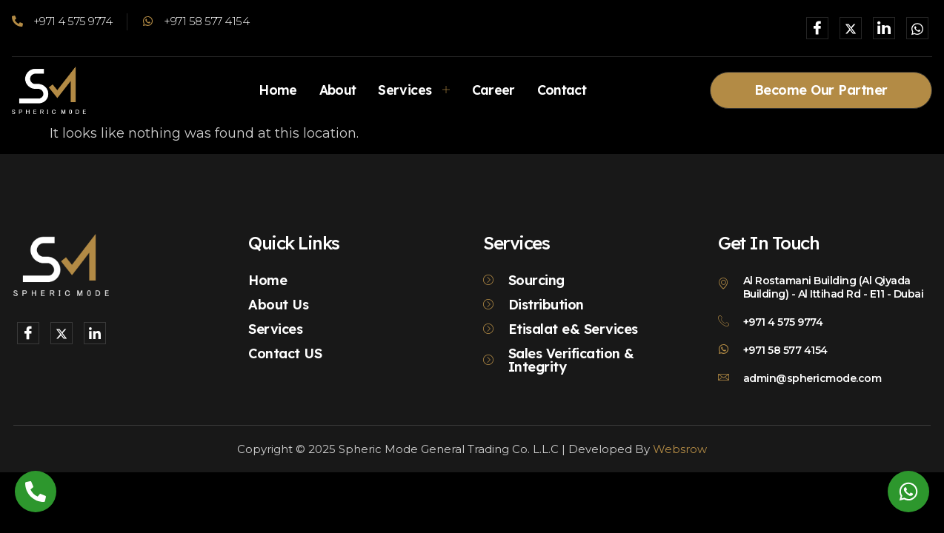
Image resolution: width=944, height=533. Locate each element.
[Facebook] (817, 28)
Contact (564, 89)
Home (274, 89)
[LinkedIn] (884, 28)
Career (494, 89)
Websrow (680, 449)
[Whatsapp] (917, 28)
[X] (851, 28)
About (336, 89)
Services (414, 89)
